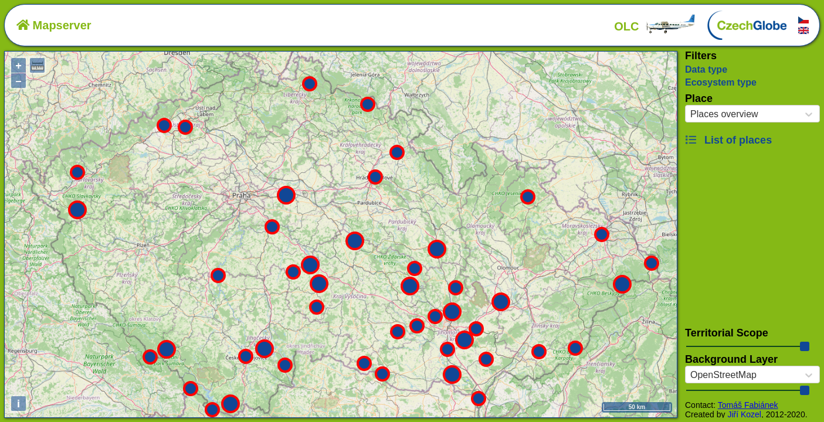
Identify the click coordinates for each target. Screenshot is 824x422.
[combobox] (690, 114)
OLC (655, 26)
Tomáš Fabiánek (748, 405)
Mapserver (53, 25)
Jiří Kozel (744, 414)
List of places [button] (728, 140)
